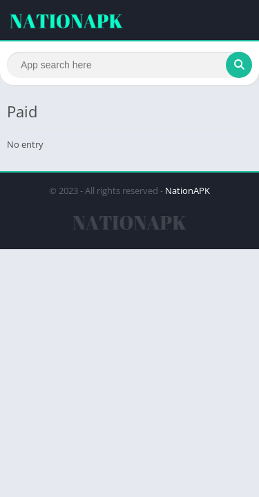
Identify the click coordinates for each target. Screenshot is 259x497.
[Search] (129, 65)
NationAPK (187, 190)
